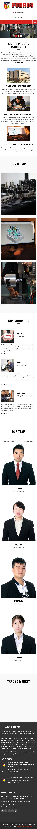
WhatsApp (19, 17)
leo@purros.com (10, 804)
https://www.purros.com (13, 807)
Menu (3, 22)
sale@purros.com (19, 12)
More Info (20, 63)
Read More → (5, 354)
